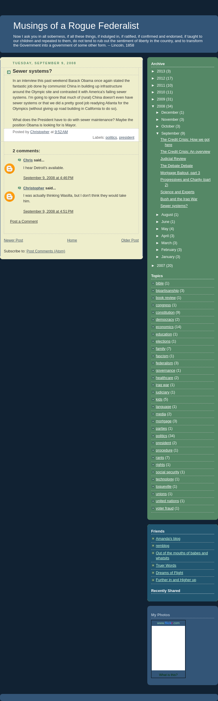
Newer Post (13, 240)
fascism (162, 356)
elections (163, 341)
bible (160, 283)
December (170, 112)
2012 (161, 78)
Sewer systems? (174, 206)
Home (72, 240)
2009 (161, 99)
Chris (28, 160)
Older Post (130, 240)
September (171, 133)
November (170, 120)
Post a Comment (24, 221)
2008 (161, 106)
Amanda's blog (168, 539)
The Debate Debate (177, 166)
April (165, 236)
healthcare (164, 378)
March (167, 243)
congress (163, 305)
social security (167, 472)
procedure (164, 450)
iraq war (162, 385)
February (169, 250)
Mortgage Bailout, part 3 (180, 173)
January (168, 257)
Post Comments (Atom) (46, 251)
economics (165, 327)
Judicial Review (173, 159)
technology (165, 479)
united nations (167, 501)
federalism (164, 363)
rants (160, 458)
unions (161, 494)
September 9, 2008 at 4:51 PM (48, 211)
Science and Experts (178, 192)
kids (159, 399)
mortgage (163, 421)
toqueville (163, 487)
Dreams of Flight (169, 573)
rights (160, 465)
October (168, 126)
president (126, 137)
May (165, 229)
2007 (161, 266)
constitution (165, 312)
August (167, 215)
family (161, 349)
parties (161, 428)
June (166, 222)
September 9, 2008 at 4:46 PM (48, 178)
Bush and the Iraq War (179, 199)
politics (111, 137)
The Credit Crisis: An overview (185, 152)
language (163, 407)
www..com (168, 623)
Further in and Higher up (176, 580)
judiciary (162, 392)
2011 (161, 85)
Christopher (33, 188)
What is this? (168, 675)
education (164, 334)
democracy (165, 320)
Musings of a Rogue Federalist (76, 26)
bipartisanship (167, 291)
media (161, 414)
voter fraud (165, 508)
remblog (162, 546)
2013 (161, 71)
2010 (161, 92)
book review (166, 298)
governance (165, 370)
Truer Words (166, 565)
